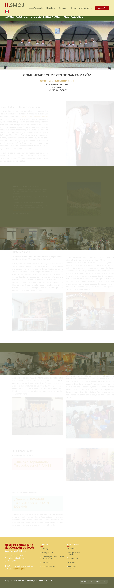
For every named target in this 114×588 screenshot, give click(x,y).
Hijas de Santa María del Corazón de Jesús (57, 79)
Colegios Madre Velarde (74, 553)
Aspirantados (73, 558)
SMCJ (14, 7)
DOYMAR (71, 562)
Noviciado (50, 8)
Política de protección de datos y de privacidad (53, 557)
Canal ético (46, 562)
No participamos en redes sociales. (93, 581)
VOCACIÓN (102, 8)
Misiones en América (72, 567)
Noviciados (72, 548)
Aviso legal (45, 548)
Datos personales (48, 553)
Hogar (73, 8)
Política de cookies (48, 566)
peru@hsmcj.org (18, 569)
